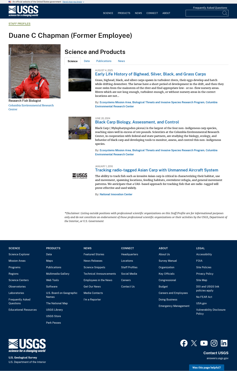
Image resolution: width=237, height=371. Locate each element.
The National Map (57, 303)
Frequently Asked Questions (210, 7)
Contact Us (128, 286)
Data (87, 61)
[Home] (23, 15)
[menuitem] (108, 11)
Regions (13, 273)
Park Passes (53, 322)
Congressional (167, 280)
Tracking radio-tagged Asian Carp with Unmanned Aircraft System (156, 170)
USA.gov (201, 303)
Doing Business (168, 299)
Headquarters (129, 254)
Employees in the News (98, 280)
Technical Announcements (100, 273)
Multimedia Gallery (57, 273)
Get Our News (92, 286)
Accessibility (204, 254)
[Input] (207, 13)
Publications (103, 61)
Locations (127, 260)
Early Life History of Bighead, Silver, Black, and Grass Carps (150, 74)
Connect (152, 13)
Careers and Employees (173, 293)
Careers (126, 280)
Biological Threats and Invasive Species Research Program (168, 102)
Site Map (201, 280)
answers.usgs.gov (217, 358)
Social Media (129, 273)
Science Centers (19, 280)
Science (108, 13)
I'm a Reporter (92, 299)
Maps (49, 260)
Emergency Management (174, 306)
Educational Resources (23, 309)
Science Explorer (19, 254)
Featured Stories (94, 254)
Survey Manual (168, 260)
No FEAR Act (204, 297)
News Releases (93, 260)
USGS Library (54, 309)
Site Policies (203, 267)
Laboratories (16, 293)
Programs (14, 267)
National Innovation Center (116, 194)
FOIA (199, 260)
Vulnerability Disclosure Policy (210, 311)
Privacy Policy (204, 273)
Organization (166, 267)
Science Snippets (94, 267)
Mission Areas (17, 260)
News (138, 13)
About (166, 13)
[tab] (73, 61)
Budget (163, 286)
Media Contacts (93, 293)
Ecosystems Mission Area (115, 102)
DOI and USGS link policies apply (207, 288)
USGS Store (53, 316)
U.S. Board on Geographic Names (62, 295)
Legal (200, 248)
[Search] (225, 13)
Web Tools (52, 280)
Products (124, 13)
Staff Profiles (19, 23)
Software (51, 286)
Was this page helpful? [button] (206, 367)
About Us (164, 254)
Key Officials (166, 273)
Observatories (17, 286)
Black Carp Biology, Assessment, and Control (137, 122)
